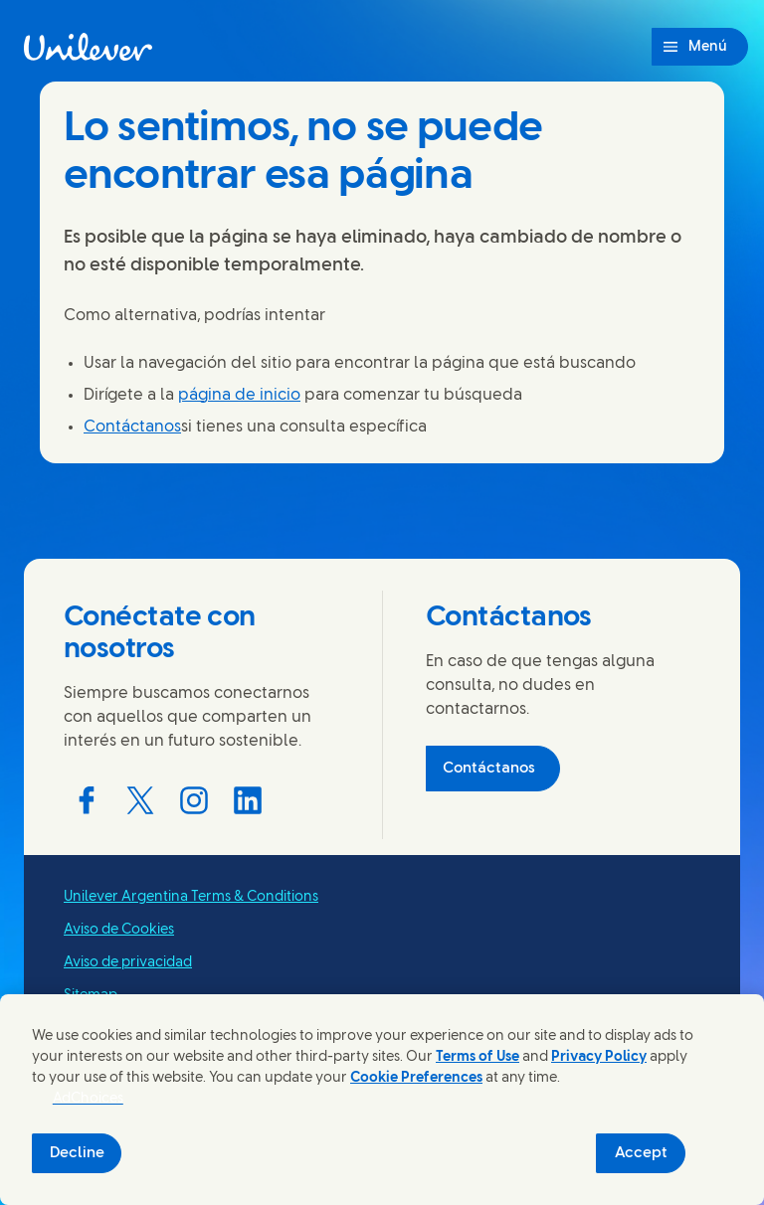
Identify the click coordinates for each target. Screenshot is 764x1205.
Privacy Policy (599, 1057)
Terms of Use (477, 1057)
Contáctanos (132, 427)
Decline (77, 1153)
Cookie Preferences (416, 1078)
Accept (641, 1153)
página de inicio (239, 395)
